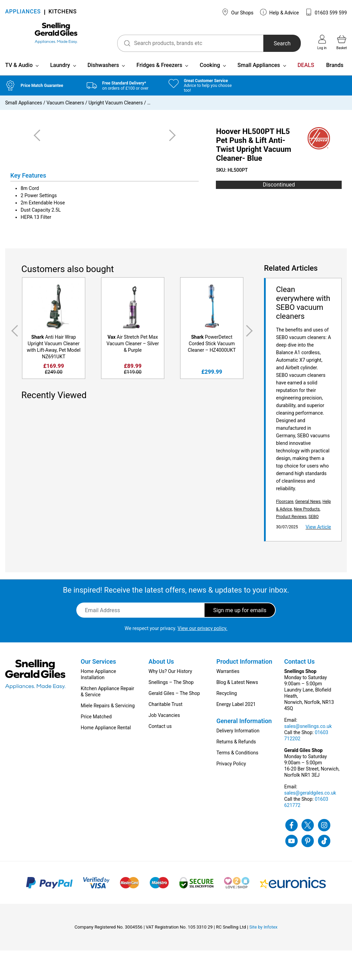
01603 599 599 (326, 12)
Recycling (226, 697)
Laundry (60, 69)
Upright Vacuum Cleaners (115, 107)
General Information (244, 725)
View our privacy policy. (203, 633)
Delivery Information (237, 735)
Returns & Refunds (236, 746)
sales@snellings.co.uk (308, 730)
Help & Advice (279, 12)
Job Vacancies (164, 719)
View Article (318, 531)
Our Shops (237, 12)
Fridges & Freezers (159, 69)
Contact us (160, 730)
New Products (307, 513)
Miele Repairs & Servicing (108, 710)
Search (271, 43)
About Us (161, 666)
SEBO (313, 521)
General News (308, 506)
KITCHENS (62, 12)
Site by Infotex (263, 931)
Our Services (98, 666)
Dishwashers (103, 69)
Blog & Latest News (237, 686)
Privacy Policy (231, 768)
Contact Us (299, 666)
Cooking (210, 69)
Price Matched (96, 721)
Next (250, 335)
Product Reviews (291, 521)
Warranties (227, 675)
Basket (342, 42)
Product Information (244, 666)
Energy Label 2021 (235, 708)
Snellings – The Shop (171, 686)
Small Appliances (259, 69)
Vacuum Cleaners (65, 107)
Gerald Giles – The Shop (174, 697)
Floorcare (284, 506)
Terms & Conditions (237, 757)
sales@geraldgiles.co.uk (310, 797)
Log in (322, 42)
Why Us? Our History (170, 675)
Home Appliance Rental (106, 732)
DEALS (305, 69)
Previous (13, 335)
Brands (334, 69)
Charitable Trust (165, 708)
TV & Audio (19, 69)
